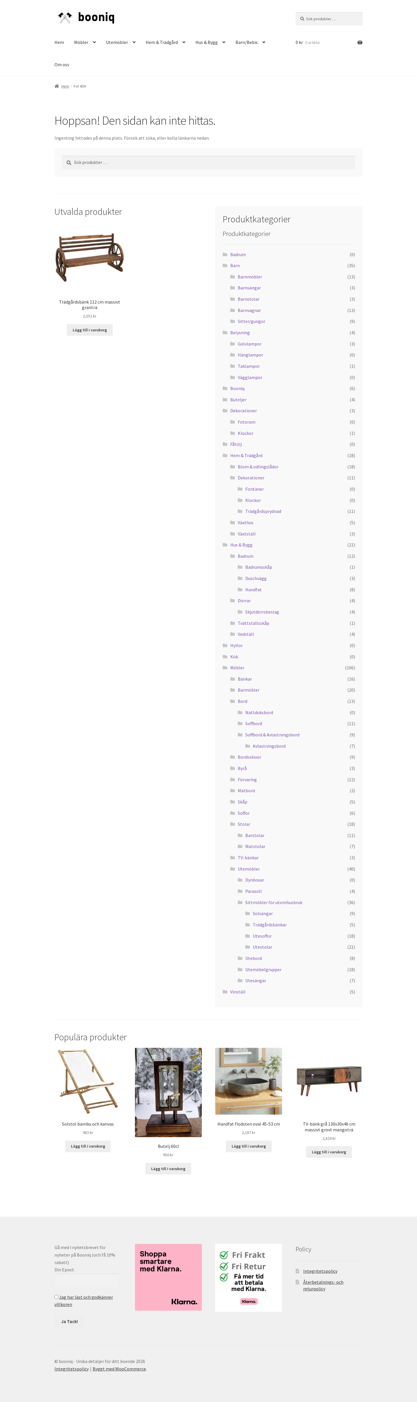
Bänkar (245, 679)
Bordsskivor (249, 757)
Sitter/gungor (251, 321)
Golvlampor (249, 344)
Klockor (245, 433)
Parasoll (253, 891)
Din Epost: (64, 1269)
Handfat (253, 589)
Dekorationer (243, 410)
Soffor (244, 813)
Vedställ (246, 634)
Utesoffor (262, 936)
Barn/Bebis (246, 42)
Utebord (253, 958)
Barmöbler (248, 690)
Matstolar (255, 846)
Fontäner (254, 489)
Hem (59, 42)
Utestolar (262, 947)
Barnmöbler (250, 277)
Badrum (238, 254)
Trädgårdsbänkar (270, 925)
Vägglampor (250, 377)
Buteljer (238, 399)
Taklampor (249, 366)
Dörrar (244, 600)
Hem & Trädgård (162, 42)
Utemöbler (117, 42)
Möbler (81, 42)
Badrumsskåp (258, 567)
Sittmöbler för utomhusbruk (273, 902)
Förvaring (247, 779)
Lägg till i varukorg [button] (90, 330)
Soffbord (253, 723)
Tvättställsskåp (253, 623)
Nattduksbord (259, 712)
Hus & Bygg (206, 42)
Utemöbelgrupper (263, 969)
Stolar (244, 824)
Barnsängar (249, 288)
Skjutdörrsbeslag (262, 612)
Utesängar (255, 980)
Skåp (242, 802)
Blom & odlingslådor (258, 467)
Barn (235, 265)
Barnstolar (248, 299)
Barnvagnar (249, 310)
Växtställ (247, 534)
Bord (242, 701)
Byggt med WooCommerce (119, 1369)
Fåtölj (236, 444)
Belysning (240, 332)
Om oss (61, 64)
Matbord (246, 790)
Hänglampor (250, 355)
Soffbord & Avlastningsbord (272, 735)
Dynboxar (254, 880)
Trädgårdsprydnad (263, 511)
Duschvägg (256, 578)
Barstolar (254, 835)
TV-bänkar (248, 857)
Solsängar (263, 913)
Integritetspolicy (320, 1271)
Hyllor (236, 645)
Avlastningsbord (269, 746)
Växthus (245, 522)
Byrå (242, 768)
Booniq (237, 388)
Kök (234, 657)
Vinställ (238, 992)
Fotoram (246, 422)
